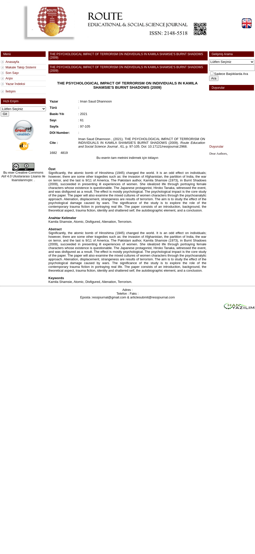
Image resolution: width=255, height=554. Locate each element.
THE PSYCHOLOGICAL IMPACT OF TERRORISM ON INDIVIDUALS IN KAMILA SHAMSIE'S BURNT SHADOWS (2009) (127, 85)
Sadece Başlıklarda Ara (231, 74)
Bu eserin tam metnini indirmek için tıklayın (127, 158)
